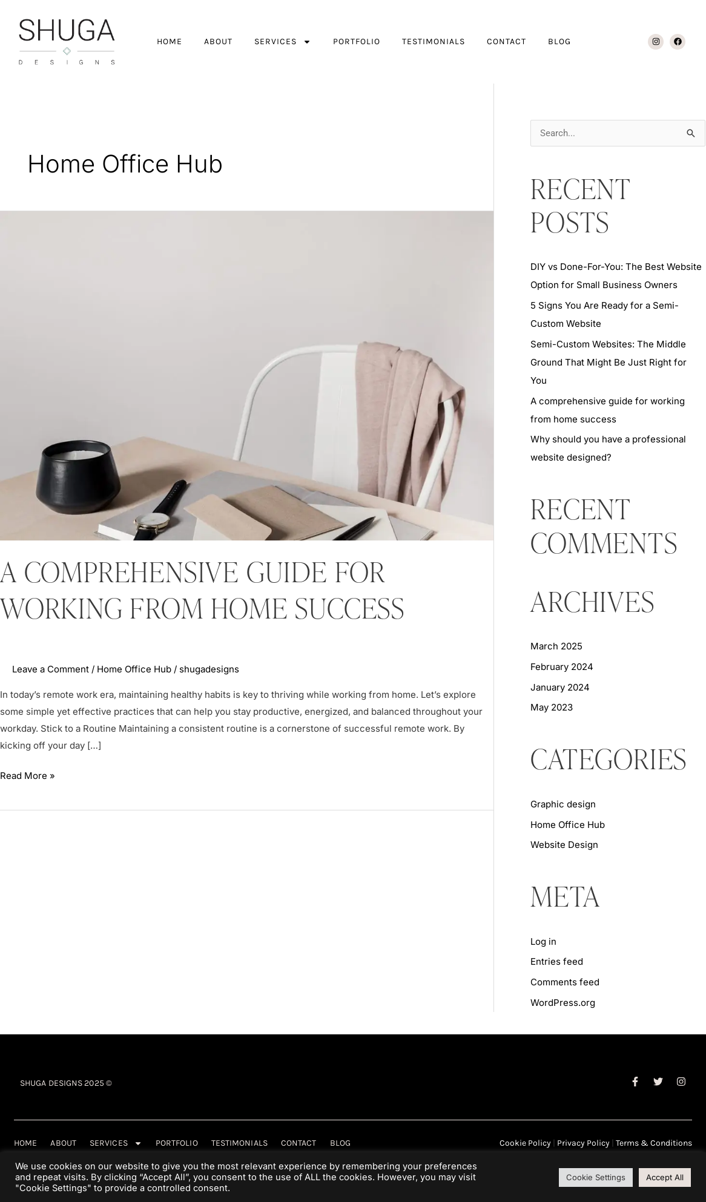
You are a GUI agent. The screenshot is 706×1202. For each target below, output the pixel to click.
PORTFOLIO (356, 41)
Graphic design (563, 804)
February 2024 (561, 666)
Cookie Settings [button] (595, 1177)
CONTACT (506, 41)
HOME (169, 41)
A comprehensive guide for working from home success (202, 589)
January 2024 (560, 687)
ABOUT (218, 41)
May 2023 (551, 707)
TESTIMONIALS (433, 41)
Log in (543, 941)
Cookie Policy (525, 1143)
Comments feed (564, 982)
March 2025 (556, 646)
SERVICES (282, 41)
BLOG (559, 41)
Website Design (564, 844)
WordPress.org (562, 1002)
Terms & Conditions (654, 1143)
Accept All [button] (665, 1177)
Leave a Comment (50, 669)
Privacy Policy (583, 1143)
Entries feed (556, 961)
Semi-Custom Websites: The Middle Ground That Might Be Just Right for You (608, 362)
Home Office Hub (134, 669)
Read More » (27, 774)
